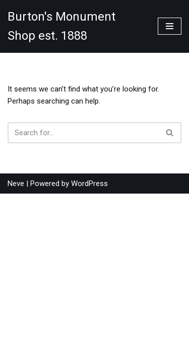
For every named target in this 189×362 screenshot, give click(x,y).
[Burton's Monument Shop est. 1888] (75, 26)
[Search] (83, 132)
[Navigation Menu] (169, 26)
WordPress (89, 351)
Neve (16, 351)
